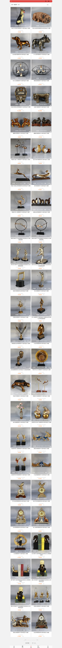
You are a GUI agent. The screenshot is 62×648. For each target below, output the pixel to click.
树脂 (18, 4)
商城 (31, 647)
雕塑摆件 (15, 4)
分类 (22, 647)
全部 (12, 4)
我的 (48, 647)
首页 (14, 647)
